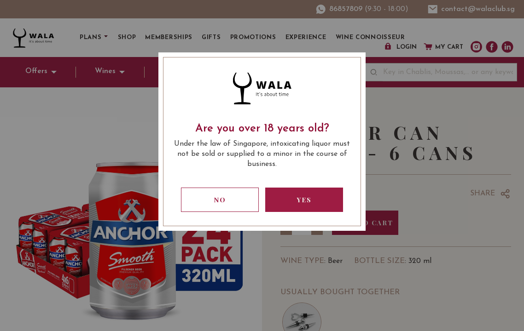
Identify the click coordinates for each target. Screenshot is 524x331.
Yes (304, 199)
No (220, 199)
